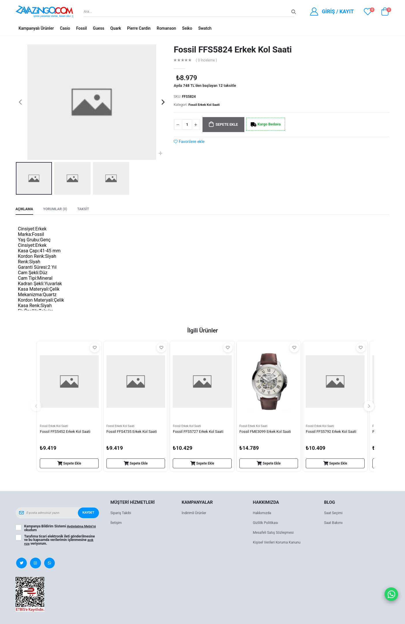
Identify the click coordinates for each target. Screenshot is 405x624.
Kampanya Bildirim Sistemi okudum (61, 528)
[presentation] (20, 102)
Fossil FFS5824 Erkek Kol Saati (233, 49)
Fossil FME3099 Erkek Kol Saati (267, 433)
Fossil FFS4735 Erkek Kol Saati (133, 433)
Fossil (81, 28)
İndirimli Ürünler (195, 514)
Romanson (166, 28)
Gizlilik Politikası (266, 523)
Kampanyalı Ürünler (36, 28)
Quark (115, 28)
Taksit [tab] (86, 209)
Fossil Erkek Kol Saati (205, 105)
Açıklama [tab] (25, 209)
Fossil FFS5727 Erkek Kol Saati (200, 433)
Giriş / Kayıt (338, 11)
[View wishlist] (368, 11)
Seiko (187, 28)
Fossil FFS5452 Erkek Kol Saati (67, 433)
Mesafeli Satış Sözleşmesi (275, 533)
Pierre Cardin (139, 28)
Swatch (204, 28)
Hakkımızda (263, 514)
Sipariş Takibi (121, 514)
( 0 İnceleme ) (207, 60)
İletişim (116, 523)
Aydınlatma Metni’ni (82, 527)
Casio (65, 28)
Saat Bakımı (334, 523)
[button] (385, 13)
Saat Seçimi (334, 514)
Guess (98, 28)
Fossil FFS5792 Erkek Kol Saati (333, 433)
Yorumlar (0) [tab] (57, 209)
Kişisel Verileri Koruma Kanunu (278, 543)
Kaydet (87, 514)
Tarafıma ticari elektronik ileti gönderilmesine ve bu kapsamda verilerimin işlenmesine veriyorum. (59, 540)
